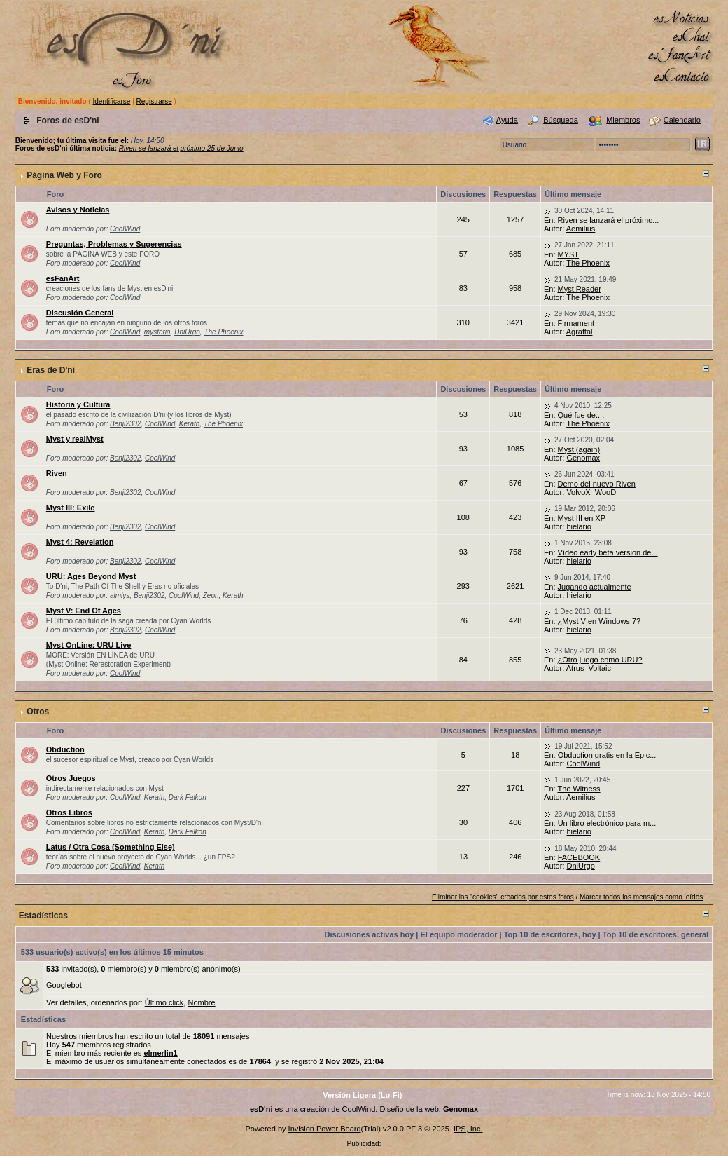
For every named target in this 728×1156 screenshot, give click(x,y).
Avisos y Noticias (78, 209)
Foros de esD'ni (67, 120)
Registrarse (154, 101)
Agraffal (579, 331)
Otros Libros (69, 812)
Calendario (682, 120)
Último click (164, 1002)
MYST (569, 254)
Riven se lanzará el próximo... (608, 220)
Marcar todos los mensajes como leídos (641, 897)
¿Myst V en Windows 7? (599, 621)
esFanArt (63, 278)
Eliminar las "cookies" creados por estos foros (503, 897)
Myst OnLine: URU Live (89, 645)
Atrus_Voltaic (588, 668)
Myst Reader (579, 289)
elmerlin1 (160, 1053)
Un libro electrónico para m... (607, 823)
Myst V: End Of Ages (83, 610)
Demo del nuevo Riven (597, 484)
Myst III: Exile (70, 507)
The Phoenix (588, 263)
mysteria (157, 332)
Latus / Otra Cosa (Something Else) (110, 847)
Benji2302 (125, 424)
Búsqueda (560, 120)
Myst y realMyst (75, 439)
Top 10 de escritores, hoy (550, 934)
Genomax (583, 458)
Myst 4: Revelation (80, 542)
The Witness (578, 788)
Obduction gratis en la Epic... (607, 755)
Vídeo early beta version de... (608, 552)
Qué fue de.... (581, 415)
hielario (578, 526)
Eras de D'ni (51, 370)
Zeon (211, 595)
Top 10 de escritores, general (655, 934)
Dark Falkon (187, 797)
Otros (38, 711)
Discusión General (80, 312)
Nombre (201, 1002)
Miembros (623, 120)
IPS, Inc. (468, 1128)
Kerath (189, 424)
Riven (56, 473)
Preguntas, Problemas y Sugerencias (114, 244)
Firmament (576, 323)
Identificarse (111, 101)
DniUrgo (187, 332)
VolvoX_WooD (591, 492)
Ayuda (507, 120)
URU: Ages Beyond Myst (91, 576)
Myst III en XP (582, 518)
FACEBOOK (579, 857)
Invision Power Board (324, 1128)
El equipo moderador (459, 934)
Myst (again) (579, 449)
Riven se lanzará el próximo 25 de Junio (181, 148)
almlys (120, 595)
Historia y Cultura (78, 404)
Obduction (65, 749)
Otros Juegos (71, 778)
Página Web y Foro (64, 175)
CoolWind (125, 229)
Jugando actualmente (594, 587)
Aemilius (581, 228)
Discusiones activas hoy (369, 934)
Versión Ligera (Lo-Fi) (362, 1095)
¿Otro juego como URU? (600, 659)
